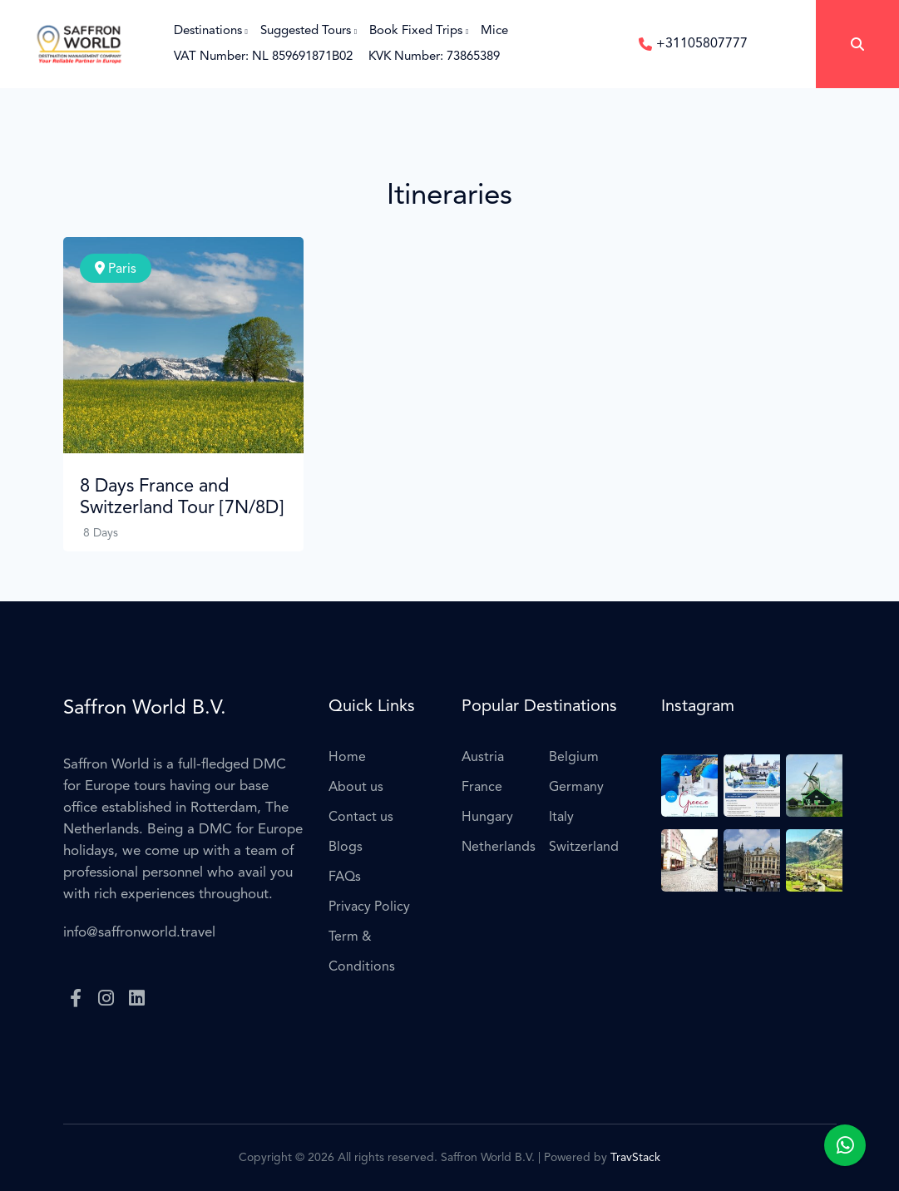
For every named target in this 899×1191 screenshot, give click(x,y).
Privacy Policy (369, 907)
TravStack (635, 1158)
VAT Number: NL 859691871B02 (263, 57)
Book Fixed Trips (418, 31)
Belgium (574, 757)
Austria (483, 757)
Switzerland (584, 847)
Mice (494, 31)
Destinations (211, 31)
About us (355, 787)
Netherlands (499, 847)
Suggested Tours (308, 31)
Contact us (360, 817)
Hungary (487, 817)
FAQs (344, 877)
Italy (561, 817)
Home (347, 757)
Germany (576, 787)
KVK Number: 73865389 (434, 57)
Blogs (345, 847)
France (482, 787)
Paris (115, 268)
